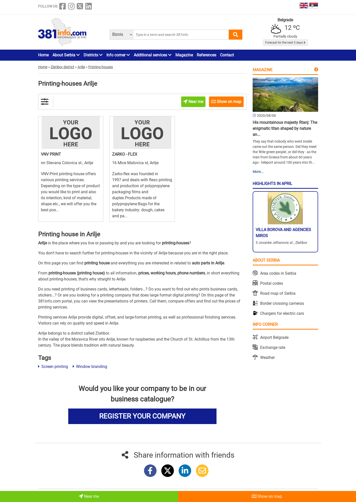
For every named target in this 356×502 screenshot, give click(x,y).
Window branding (90, 366)
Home (43, 55)
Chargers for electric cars (282, 313)
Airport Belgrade (274, 337)
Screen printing (53, 366)
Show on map (267, 496)
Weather (267, 357)
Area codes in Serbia (278, 273)
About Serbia (66, 55)
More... (258, 172)
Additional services (153, 55)
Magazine (184, 55)
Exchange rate (272, 347)
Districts (93, 55)
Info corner (118, 55)
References (206, 55)
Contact (227, 55)
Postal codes (271, 283)
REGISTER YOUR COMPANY (142, 416)
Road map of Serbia (278, 293)
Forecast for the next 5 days (285, 42)
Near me (89, 496)
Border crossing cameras (282, 303)
